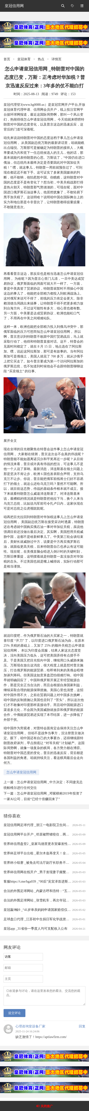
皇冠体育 (24, 59)
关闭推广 (47, 1106)
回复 (82, 1029)
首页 (7, 59)
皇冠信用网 (14, 6)
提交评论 (14, 1016)
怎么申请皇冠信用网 (21, 772)
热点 (41, 59)
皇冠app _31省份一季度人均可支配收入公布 (35, 928)
